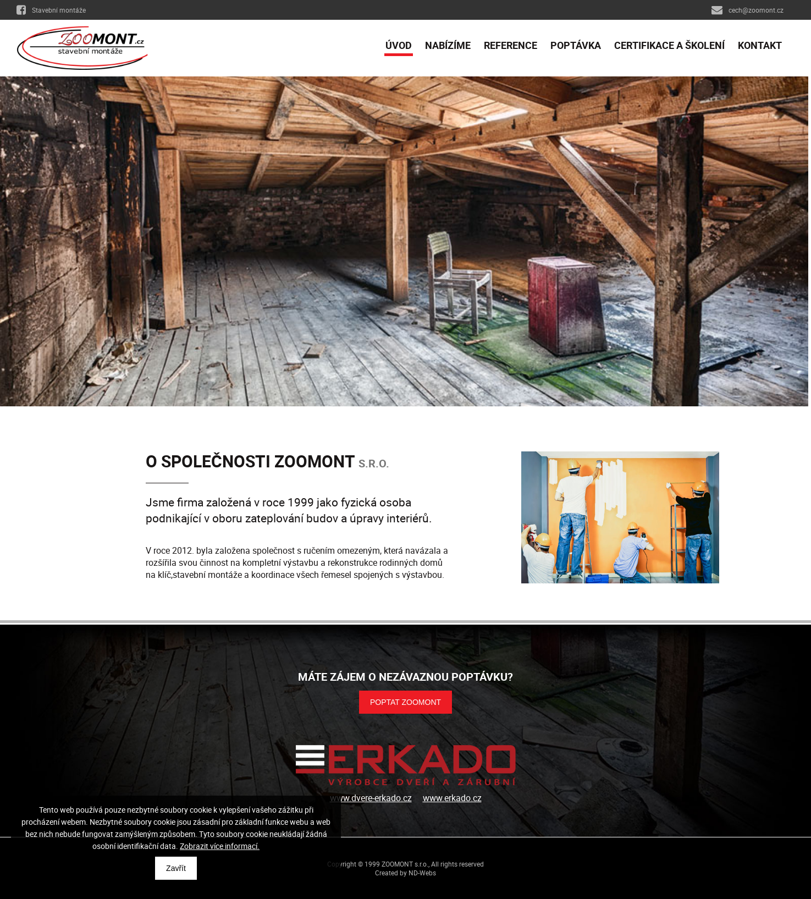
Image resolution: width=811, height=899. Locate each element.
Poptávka (575, 45)
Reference (510, 45)
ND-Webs (422, 872)
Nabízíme (448, 45)
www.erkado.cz (452, 798)
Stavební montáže (51, 9)
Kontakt (760, 45)
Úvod (398, 45)
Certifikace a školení (669, 45)
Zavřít (176, 868)
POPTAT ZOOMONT (405, 702)
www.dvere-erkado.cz (371, 798)
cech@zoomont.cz (747, 9)
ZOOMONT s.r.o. (405, 863)
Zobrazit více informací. (220, 846)
